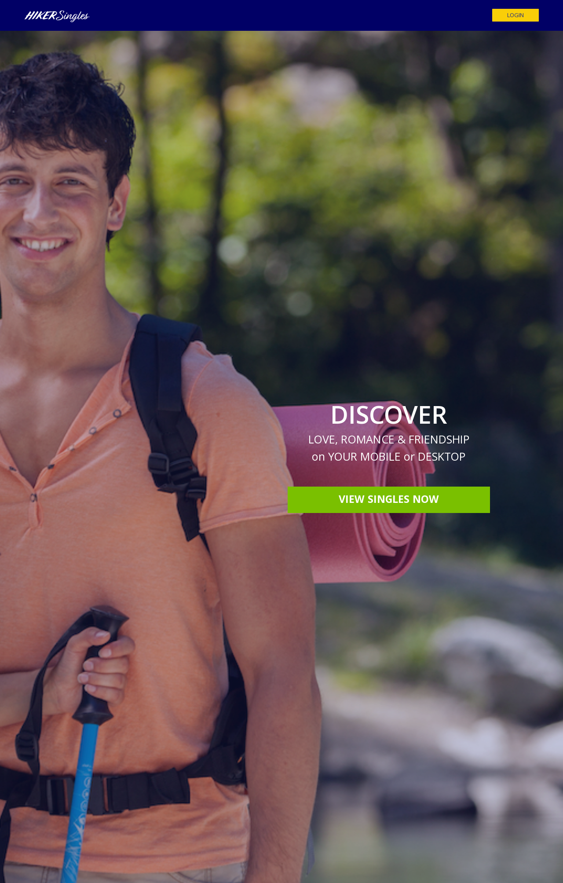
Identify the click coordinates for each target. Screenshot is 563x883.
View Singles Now (389, 500)
